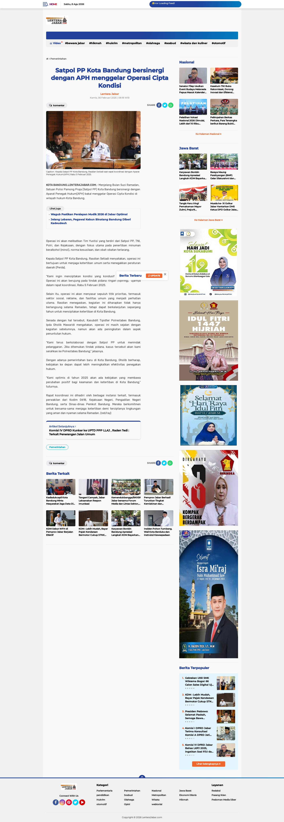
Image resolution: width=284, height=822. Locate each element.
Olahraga (154, 43)
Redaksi (216, 790)
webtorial (157, 804)
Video (57, 43)
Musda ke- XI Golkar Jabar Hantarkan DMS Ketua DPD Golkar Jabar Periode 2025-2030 (223, 206)
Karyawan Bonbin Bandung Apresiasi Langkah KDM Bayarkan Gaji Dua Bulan (192, 175)
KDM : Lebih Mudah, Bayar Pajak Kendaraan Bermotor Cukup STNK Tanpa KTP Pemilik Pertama (199, 698)
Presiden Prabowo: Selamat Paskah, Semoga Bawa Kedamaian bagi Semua (196, 715)
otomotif (219, 43)
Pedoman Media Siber (224, 799)
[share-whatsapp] (170, 105)
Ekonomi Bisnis (188, 795)
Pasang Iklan (219, 795)
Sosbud (171, 43)
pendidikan (103, 795)
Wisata (155, 799)
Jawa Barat (189, 148)
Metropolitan (133, 43)
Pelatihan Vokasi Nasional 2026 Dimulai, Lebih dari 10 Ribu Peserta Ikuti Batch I (192, 120)
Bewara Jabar (76, 43)
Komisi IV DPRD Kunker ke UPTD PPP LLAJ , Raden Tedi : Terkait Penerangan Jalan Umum (89, 432)
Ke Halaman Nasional (209, 134)
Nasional (186, 62)
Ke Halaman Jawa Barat (208, 220)
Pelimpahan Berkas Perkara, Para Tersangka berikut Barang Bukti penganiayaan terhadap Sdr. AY (223, 120)
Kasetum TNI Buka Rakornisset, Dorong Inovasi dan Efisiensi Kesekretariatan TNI (221, 89)
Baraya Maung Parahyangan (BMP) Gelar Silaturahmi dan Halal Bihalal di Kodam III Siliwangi (224, 175)
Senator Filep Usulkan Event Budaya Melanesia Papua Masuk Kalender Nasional (192, 89)
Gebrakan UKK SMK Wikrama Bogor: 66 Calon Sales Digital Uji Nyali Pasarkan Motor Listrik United (198, 681)
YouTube (84, 804)
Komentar (56, 105)
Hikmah (96, 43)
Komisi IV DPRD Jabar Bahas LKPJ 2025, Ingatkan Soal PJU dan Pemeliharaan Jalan (199, 748)
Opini (127, 804)
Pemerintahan (57, 447)
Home (53, 4)
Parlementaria (104, 790)
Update (154, 275)
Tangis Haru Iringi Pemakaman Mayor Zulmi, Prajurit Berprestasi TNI (190, 206)
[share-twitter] (164, 105)
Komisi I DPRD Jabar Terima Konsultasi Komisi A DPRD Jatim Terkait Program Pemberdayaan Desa (198, 732)
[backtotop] (142, 778)
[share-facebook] (159, 105)
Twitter (77, 804)
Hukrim (113, 43)
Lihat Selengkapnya (209, 763)
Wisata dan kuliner (194, 43)
